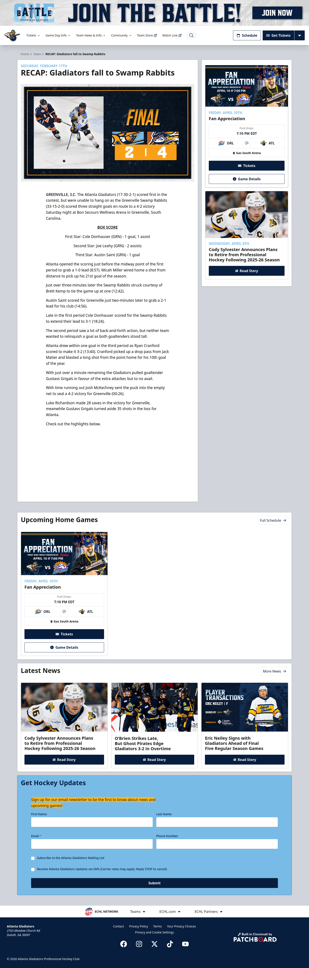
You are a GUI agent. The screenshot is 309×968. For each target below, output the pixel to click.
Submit (154, 883)
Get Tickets (278, 35)
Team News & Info (91, 35)
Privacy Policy (138, 926)
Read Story (246, 270)
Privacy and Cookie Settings (154, 932)
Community (121, 35)
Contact (118, 926)
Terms (157, 926)
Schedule (247, 35)
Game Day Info (58, 35)
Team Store (147, 35)
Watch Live (172, 35)
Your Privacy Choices (181, 926)
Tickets (33, 35)
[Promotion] (154, 13)
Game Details (247, 179)
